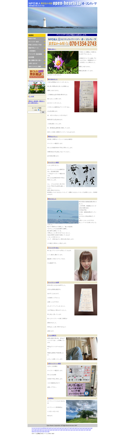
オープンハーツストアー (36, 81)
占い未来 (31, 96)
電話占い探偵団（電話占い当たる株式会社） (36, 102)
